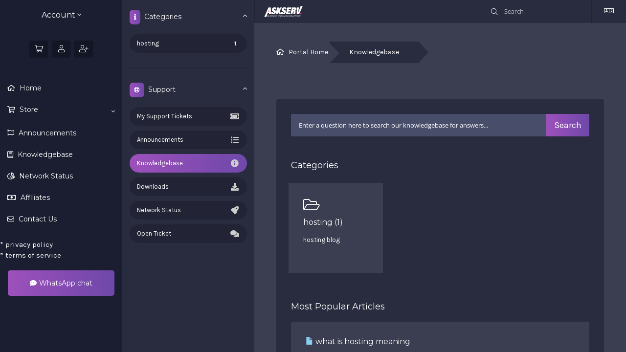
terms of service (30, 255)
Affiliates (34, 197)
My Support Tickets (188, 116)
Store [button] (66, 110)
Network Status (45, 176)
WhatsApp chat (61, 283)
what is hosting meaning (358, 341)
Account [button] (61, 15)
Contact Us (37, 219)
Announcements (46, 133)
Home (30, 88)
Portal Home (308, 52)
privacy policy (26, 244)
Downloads (188, 187)
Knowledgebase (44, 154)
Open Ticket (188, 234)
